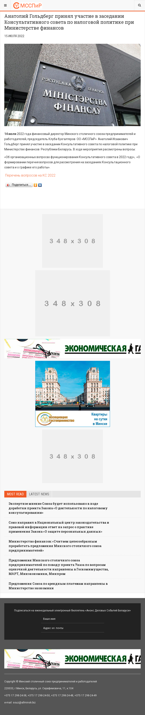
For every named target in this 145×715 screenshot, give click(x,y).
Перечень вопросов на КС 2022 (29, 175)
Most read (15, 494)
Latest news (39, 494)
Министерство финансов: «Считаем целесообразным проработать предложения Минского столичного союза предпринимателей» (55, 545)
